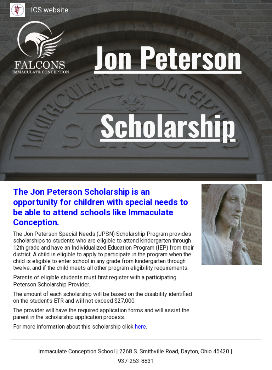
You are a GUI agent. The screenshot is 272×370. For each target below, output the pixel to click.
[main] (168, 90)
